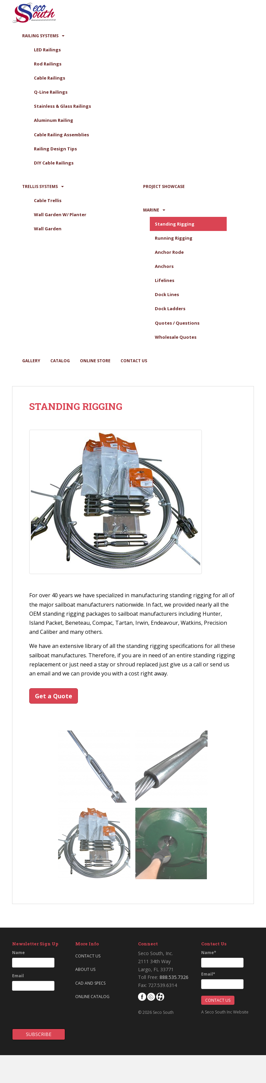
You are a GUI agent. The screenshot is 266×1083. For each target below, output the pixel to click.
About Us (85, 969)
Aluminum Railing (53, 120)
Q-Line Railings (51, 92)
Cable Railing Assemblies (61, 135)
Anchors (164, 266)
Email (18, 976)
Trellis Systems (40, 186)
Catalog (60, 361)
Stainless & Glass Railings (62, 106)
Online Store (95, 361)
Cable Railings (49, 78)
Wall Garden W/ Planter (60, 214)
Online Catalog (92, 996)
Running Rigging (173, 238)
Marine (151, 210)
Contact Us (134, 361)
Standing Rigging (174, 224)
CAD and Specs (90, 983)
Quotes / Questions (177, 323)
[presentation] (51, 1007)
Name (18, 952)
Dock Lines (167, 294)
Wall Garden (47, 229)
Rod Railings (47, 64)
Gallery (31, 361)
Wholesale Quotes (175, 337)
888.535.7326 (174, 977)
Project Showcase (164, 186)
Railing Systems (40, 36)
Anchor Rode (169, 252)
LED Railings (47, 50)
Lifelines (164, 280)
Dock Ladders (170, 308)
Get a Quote (53, 696)
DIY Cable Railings (54, 163)
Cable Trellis (47, 200)
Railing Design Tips (55, 149)
